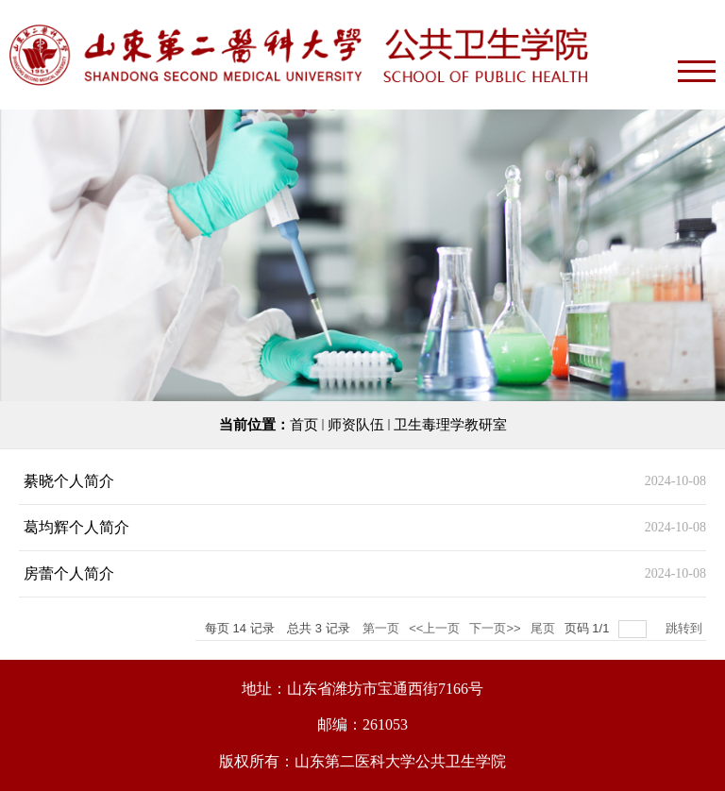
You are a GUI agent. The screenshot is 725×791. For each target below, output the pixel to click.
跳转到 (686, 628)
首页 (304, 424)
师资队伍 (356, 424)
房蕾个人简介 (69, 573)
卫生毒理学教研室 (450, 424)
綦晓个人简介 (69, 481)
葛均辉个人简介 (76, 527)
